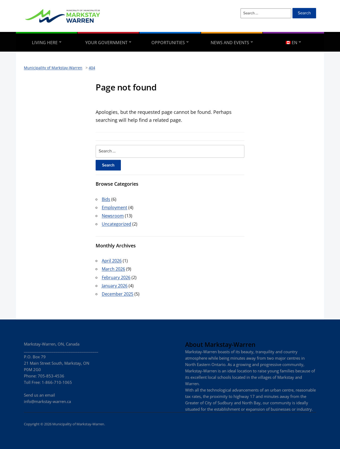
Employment (114, 207)
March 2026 (113, 269)
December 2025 (117, 294)
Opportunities (168, 42)
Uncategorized (116, 224)
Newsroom (113, 216)
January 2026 (115, 286)
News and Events (230, 42)
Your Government (106, 42)
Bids (106, 199)
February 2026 (116, 277)
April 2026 (112, 261)
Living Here (45, 42)
